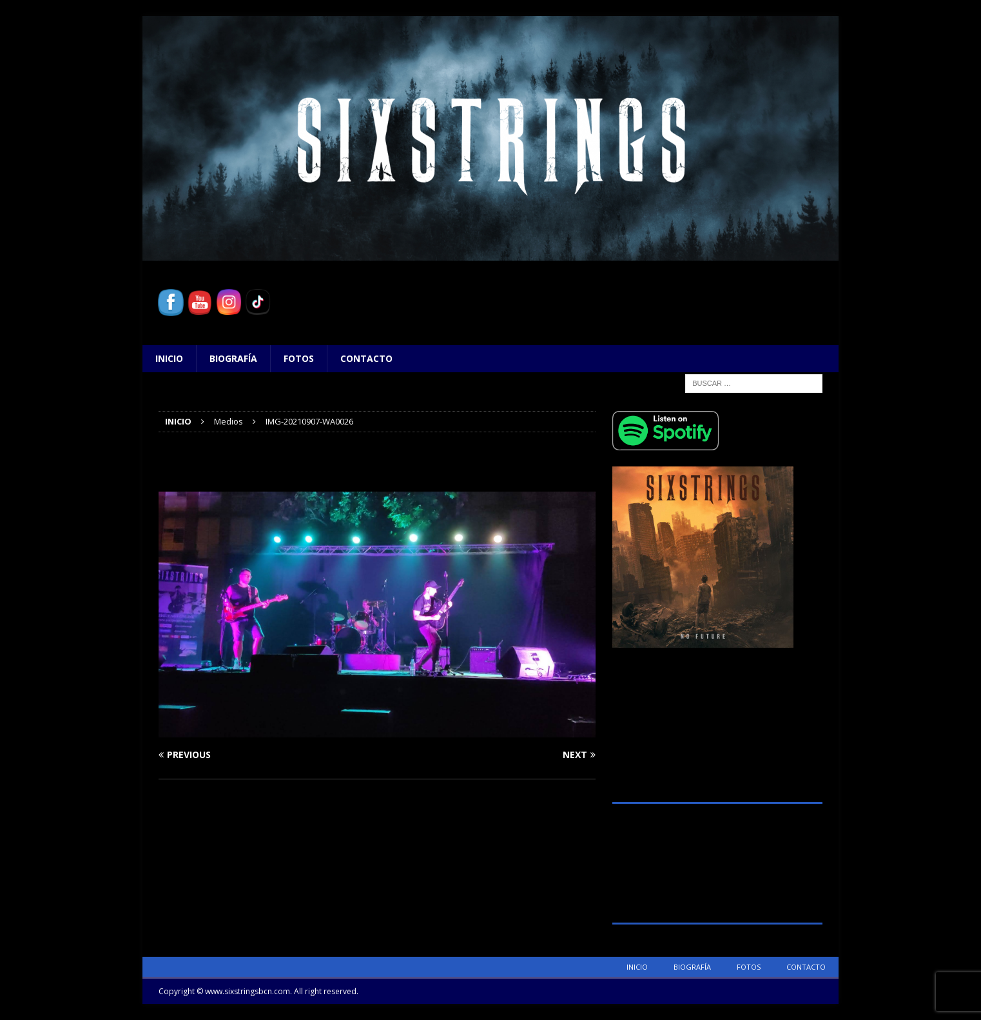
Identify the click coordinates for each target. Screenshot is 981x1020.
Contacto (366, 358)
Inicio (169, 358)
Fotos (299, 358)
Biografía (233, 358)
